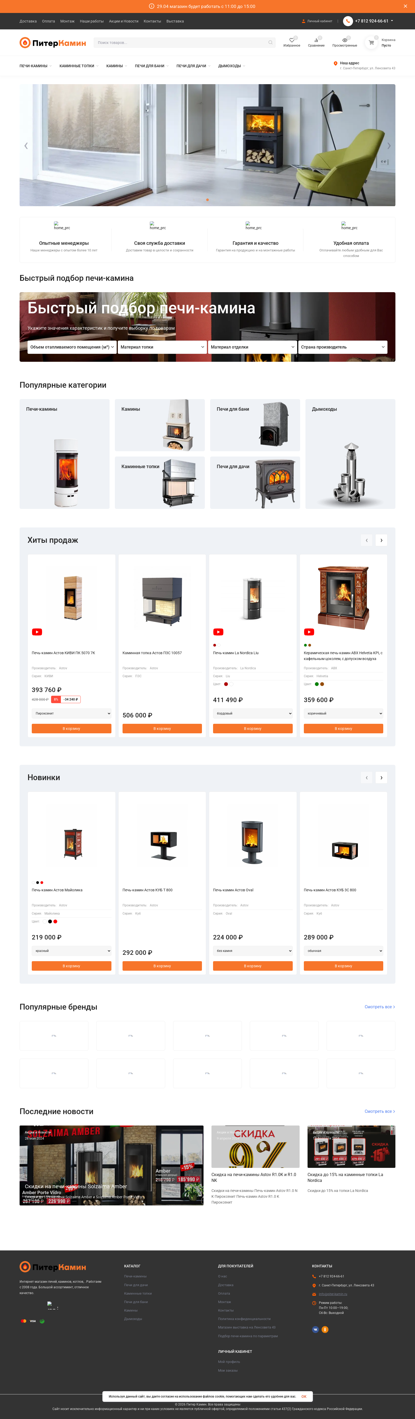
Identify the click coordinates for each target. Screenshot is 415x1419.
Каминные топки (140, 466)
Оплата (224, 1293)
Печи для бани (233, 409)
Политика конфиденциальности (244, 1319)
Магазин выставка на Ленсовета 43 (247, 1327)
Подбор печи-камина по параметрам (248, 1336)
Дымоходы (324, 409)
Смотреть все (380, 1007)
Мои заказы (228, 1370)
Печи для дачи (233, 466)
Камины (130, 409)
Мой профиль (229, 1362)
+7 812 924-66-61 (372, 21)
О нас (222, 1276)
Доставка (225, 1285)
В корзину (71, 728)
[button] (193, 199)
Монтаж (224, 1302)
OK (303, 1396)
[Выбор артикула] (71, 713)
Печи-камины (41, 409)
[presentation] (26, 145)
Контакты (226, 1310)
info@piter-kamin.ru (333, 1294)
